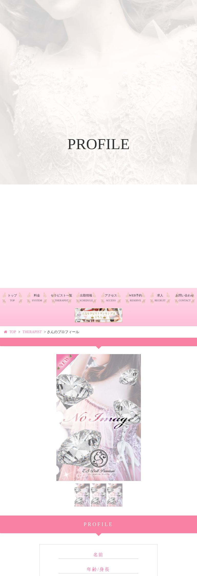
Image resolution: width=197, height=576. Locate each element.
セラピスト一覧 (61, 298)
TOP (12, 332)
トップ (12, 298)
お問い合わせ (184, 298)
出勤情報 (86, 298)
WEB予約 (135, 298)
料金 (37, 298)
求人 (159, 298)
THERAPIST (32, 332)
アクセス (111, 298)
